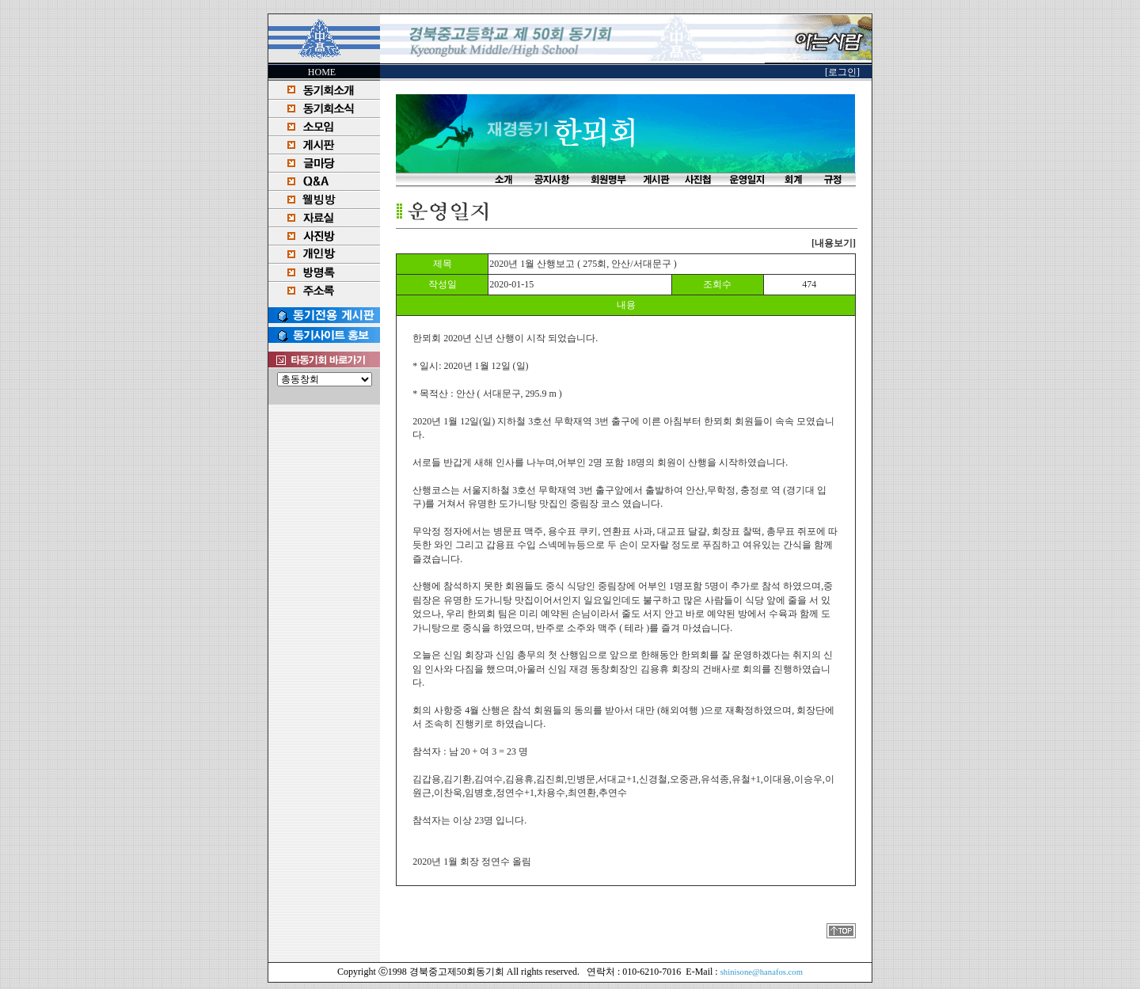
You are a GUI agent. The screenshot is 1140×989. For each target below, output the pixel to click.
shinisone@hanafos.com (761, 972)
